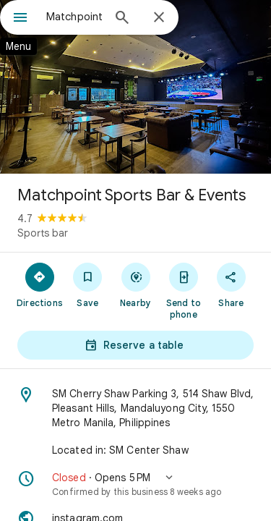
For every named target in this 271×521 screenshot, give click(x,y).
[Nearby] (135, 284)
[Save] (87, 284)
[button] (135, 484)
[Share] (231, 284)
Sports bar (42, 233)
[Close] (158, 18)
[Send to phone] (183, 290)
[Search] (122, 19)
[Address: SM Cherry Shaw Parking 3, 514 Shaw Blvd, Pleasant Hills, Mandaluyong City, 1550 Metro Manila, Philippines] (135, 408)
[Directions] (40, 284)
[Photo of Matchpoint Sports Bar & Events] (135, 87)
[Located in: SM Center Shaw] (135, 450)
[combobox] (74, 16)
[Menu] (20, 19)
